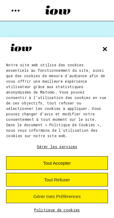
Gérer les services (57, 146)
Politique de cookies (57, 209)
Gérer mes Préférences (57, 196)
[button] (105, 49)
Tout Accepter (57, 163)
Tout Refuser (57, 179)
